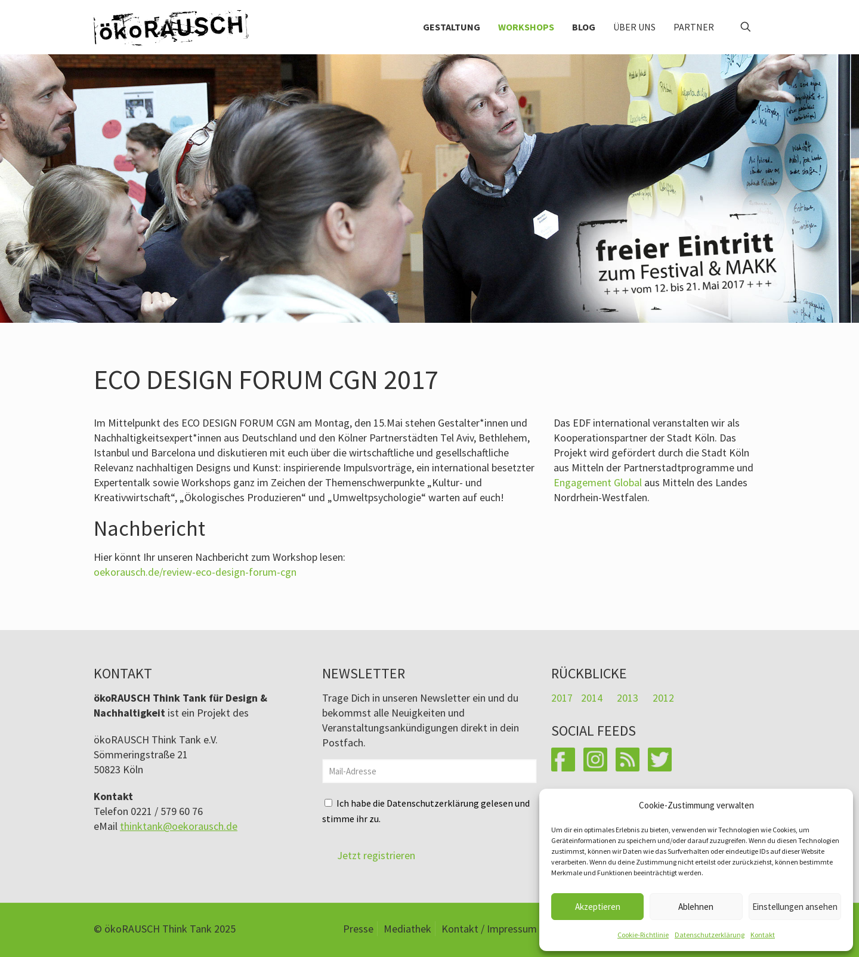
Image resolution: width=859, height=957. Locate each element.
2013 (627, 698)
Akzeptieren (597, 906)
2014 (591, 698)
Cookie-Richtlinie (643, 934)
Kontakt (762, 934)
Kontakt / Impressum (489, 929)
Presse (358, 929)
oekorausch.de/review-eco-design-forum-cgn (195, 572)
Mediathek (407, 929)
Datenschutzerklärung (709, 934)
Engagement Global (598, 482)
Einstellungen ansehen (795, 906)
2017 (562, 698)
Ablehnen (695, 906)
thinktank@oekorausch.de (178, 826)
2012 (663, 698)
